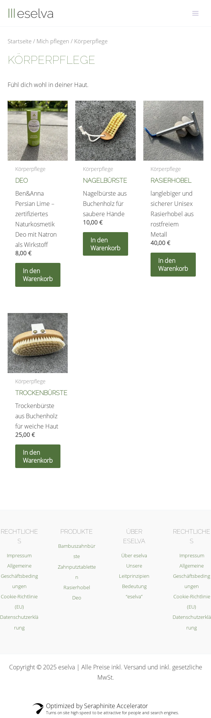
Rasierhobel (76, 587)
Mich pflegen (52, 41)
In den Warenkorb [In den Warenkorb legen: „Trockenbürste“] (38, 456)
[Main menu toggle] (195, 13)
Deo (76, 597)
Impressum (19, 555)
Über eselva (134, 555)
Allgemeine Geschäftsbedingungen (19, 576)
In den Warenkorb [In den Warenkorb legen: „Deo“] (38, 274)
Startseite (20, 41)
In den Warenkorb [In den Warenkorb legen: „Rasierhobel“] (173, 264)
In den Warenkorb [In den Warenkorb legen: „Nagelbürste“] (105, 244)
